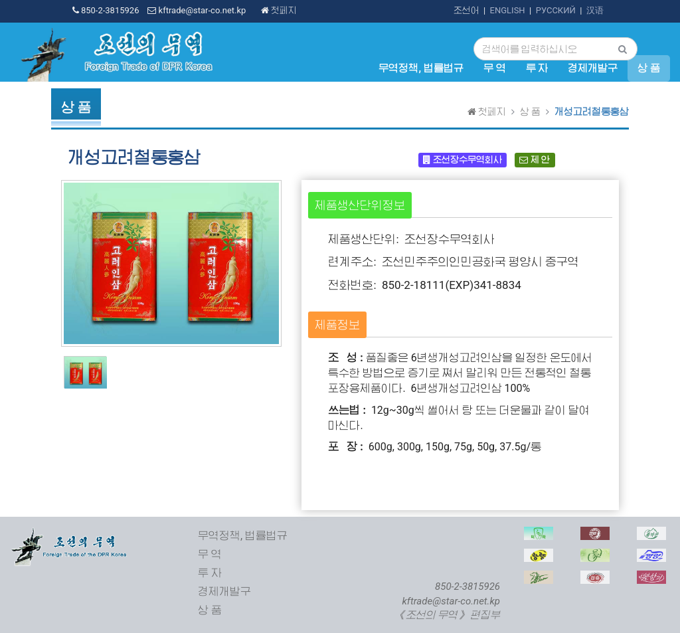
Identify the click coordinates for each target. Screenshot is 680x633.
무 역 (494, 68)
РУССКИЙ (556, 10)
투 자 (537, 68)
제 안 (534, 160)
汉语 (595, 10)
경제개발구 (593, 68)
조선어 (466, 10)
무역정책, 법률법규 (421, 68)
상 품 (649, 68)
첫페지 (279, 10)
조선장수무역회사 (462, 160)
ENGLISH (507, 10)
